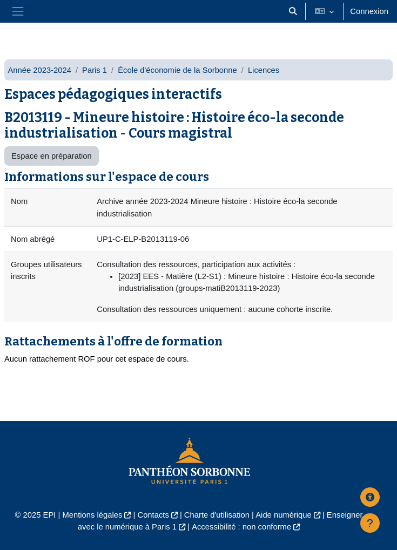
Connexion (369, 11)
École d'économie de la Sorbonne (177, 70)
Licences (263, 70)
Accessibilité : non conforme (241, 526)
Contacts (153, 515)
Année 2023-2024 (39, 70)
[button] (292, 11)
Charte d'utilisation (217, 515)
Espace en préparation (51, 156)
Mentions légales (92, 515)
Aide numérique (283, 515)
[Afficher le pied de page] (370, 523)
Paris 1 (94, 70)
